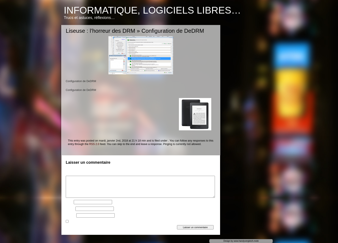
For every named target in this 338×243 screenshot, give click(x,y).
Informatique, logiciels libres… (152, 10)
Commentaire (74, 173)
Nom (69, 202)
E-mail (70, 208)
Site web (71, 215)
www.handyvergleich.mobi (246, 241)
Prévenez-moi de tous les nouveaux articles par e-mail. (101, 221)
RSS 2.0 (94, 144)
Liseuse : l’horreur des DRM (100, 31)
